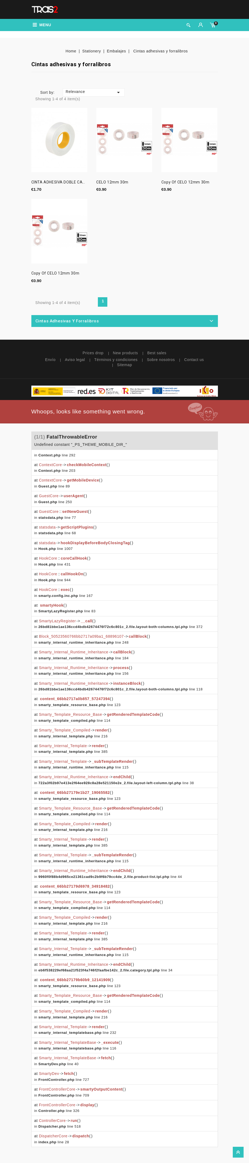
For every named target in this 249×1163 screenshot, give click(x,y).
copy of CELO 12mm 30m (185, 182)
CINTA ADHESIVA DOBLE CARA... (59, 182)
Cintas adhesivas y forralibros (67, 321)
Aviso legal (75, 359)
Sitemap (124, 365)
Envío (50, 359)
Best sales (157, 353)
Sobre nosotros (161, 359)
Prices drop (93, 353)
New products (125, 353)
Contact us (194, 359)
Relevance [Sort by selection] (94, 92)
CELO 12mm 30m (112, 182)
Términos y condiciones (116, 359)
